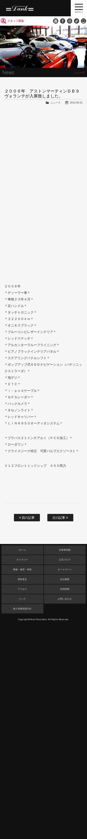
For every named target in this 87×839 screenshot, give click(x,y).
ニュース (55, 102)
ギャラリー (22, 559)
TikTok (76, 20)
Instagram (69, 20)
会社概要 (64, 579)
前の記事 (27, 517)
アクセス (22, 589)
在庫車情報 (65, 550)
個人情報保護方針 (22, 608)
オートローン (65, 569)
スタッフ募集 (15, 21)
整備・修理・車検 (22, 569)
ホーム (22, 550)
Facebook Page (62, 20)
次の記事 (60, 517)
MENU (79, 8)
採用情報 (64, 589)
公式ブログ (65, 559)
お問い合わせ (55, 20)
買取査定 (22, 579)
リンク (22, 599)
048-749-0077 (83, 20)
